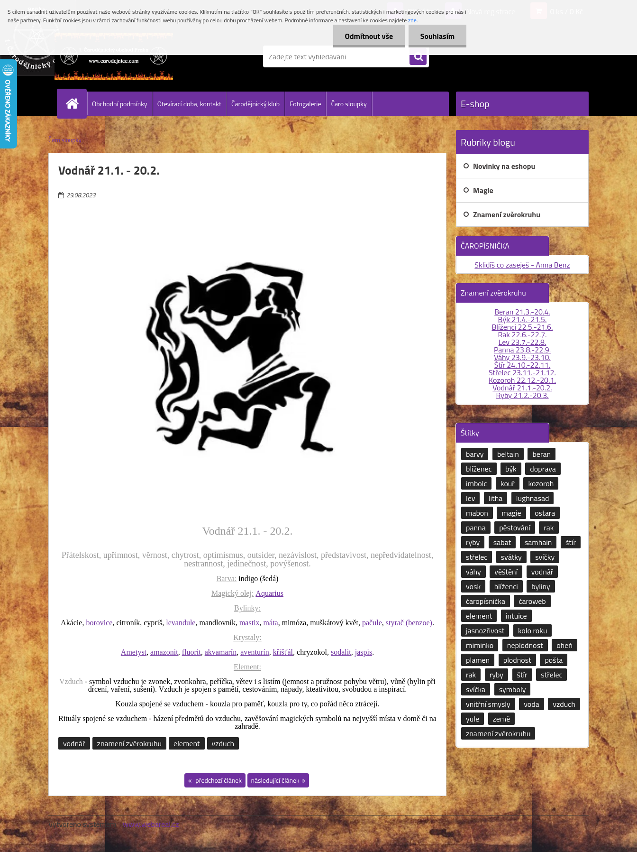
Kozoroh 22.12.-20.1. (522, 380)
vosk (473, 586)
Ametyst (133, 652)
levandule (180, 623)
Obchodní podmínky (119, 104)
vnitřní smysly (488, 704)
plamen (478, 660)
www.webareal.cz (151, 824)
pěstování (514, 527)
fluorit (191, 652)
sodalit (341, 652)
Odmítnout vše (369, 36)
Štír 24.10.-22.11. (522, 364)
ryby (473, 542)
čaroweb (532, 601)
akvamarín (221, 652)
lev (470, 498)
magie (511, 513)
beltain (508, 454)
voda (531, 704)
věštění (506, 571)
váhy (473, 571)
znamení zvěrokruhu (129, 743)
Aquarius (269, 593)
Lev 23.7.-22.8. (522, 342)
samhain (538, 542)
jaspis (363, 652)
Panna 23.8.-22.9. (522, 349)
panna (476, 527)
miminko (479, 645)
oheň (564, 645)
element (186, 743)
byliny (540, 586)
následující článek (275, 780)
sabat (502, 542)
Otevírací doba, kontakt (189, 104)
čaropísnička (485, 601)
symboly (512, 689)
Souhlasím (437, 36)
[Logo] (113, 56)
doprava (542, 468)
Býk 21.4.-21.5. (522, 319)
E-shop (475, 103)
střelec (476, 557)
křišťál (283, 652)
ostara (545, 513)
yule (472, 718)
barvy (474, 454)
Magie (483, 190)
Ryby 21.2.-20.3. (522, 395)
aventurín (254, 652)
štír (570, 542)
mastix (249, 623)
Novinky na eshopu (504, 166)
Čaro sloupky (348, 104)
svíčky (545, 557)
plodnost (517, 660)
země (501, 718)
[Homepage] (76, 103)
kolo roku (532, 630)
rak (549, 527)
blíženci (506, 586)
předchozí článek (218, 780)
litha (495, 498)
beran (541, 454)
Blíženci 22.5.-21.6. (522, 327)
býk (511, 468)
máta (271, 623)
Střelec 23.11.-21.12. (522, 372)
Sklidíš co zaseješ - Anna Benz (522, 264)
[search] (418, 57)
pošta (554, 660)
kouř (507, 483)
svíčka (475, 689)
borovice (99, 623)
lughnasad (532, 498)
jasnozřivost (485, 630)
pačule (372, 623)
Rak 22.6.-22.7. (522, 334)
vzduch (223, 743)
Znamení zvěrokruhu (506, 214)
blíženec (479, 468)
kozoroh (541, 483)
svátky (511, 557)
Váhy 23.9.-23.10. (522, 357)
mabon (477, 513)
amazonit (164, 652)
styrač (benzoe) (409, 623)
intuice (516, 615)
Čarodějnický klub (255, 104)
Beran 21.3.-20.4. (522, 311)
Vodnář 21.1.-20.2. (522, 387)
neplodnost (525, 645)
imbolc (476, 483)
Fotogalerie (305, 104)
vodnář (74, 743)
